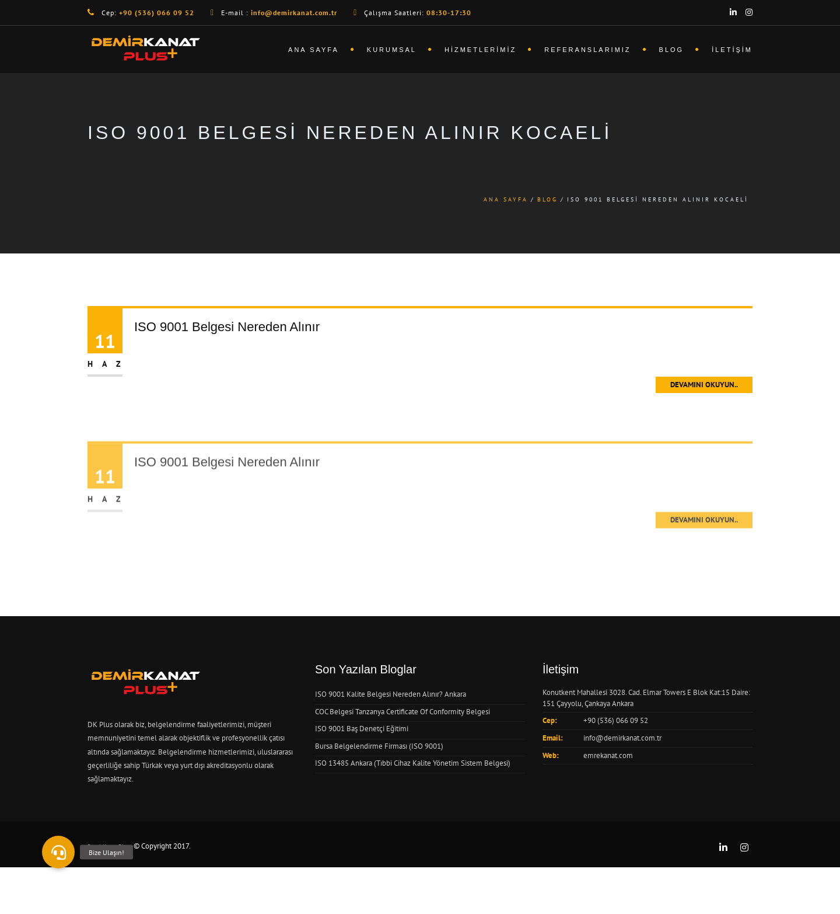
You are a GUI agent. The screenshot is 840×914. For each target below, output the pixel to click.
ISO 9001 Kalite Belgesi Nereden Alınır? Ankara (390, 694)
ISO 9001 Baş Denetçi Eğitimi (361, 729)
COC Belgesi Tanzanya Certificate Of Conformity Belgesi (402, 712)
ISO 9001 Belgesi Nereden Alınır (227, 326)
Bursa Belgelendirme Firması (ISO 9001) (379, 746)
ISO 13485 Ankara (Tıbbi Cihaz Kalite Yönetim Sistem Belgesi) (412, 763)
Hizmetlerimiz (480, 49)
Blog (671, 49)
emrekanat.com (608, 755)
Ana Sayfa (313, 49)
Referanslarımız (587, 49)
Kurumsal (391, 49)
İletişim (732, 49)
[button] (58, 852)
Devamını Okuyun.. (704, 385)
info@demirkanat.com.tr (622, 738)
